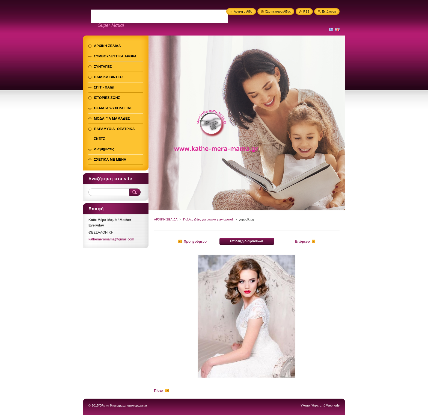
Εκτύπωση (329, 11)
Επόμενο (302, 241)
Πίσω (158, 390)
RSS (306, 11)
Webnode (333, 405)
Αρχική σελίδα (243, 11)
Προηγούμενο (195, 241)
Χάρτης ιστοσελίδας (278, 11)
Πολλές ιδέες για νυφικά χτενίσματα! (208, 219)
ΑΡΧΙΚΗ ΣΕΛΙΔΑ (165, 219)
